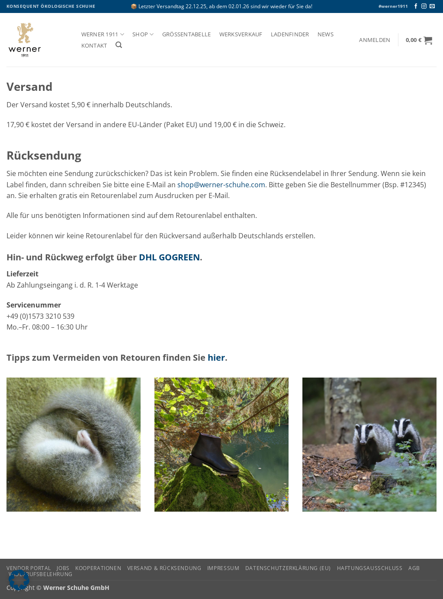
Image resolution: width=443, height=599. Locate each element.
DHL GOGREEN (169, 257)
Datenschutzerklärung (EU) (288, 568)
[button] (375, 40)
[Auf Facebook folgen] (415, 6)
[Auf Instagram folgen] (424, 6)
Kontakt (94, 45)
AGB (414, 568)
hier (216, 357)
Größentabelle (186, 34)
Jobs (63, 568)
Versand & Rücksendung (164, 568)
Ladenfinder (290, 34)
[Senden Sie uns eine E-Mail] (432, 6)
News (326, 34)
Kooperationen (98, 568)
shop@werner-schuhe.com (221, 184)
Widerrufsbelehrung (41, 574)
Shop (143, 34)
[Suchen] (118, 45)
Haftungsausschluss (370, 568)
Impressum (223, 568)
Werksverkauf (241, 34)
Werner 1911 (102, 34)
